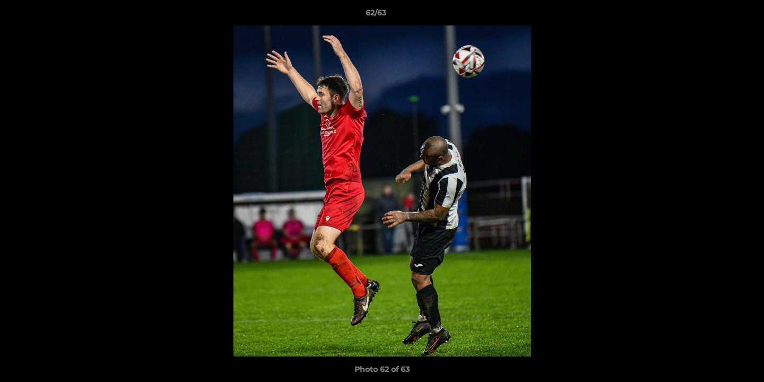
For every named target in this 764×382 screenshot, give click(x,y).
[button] (719, 15)
